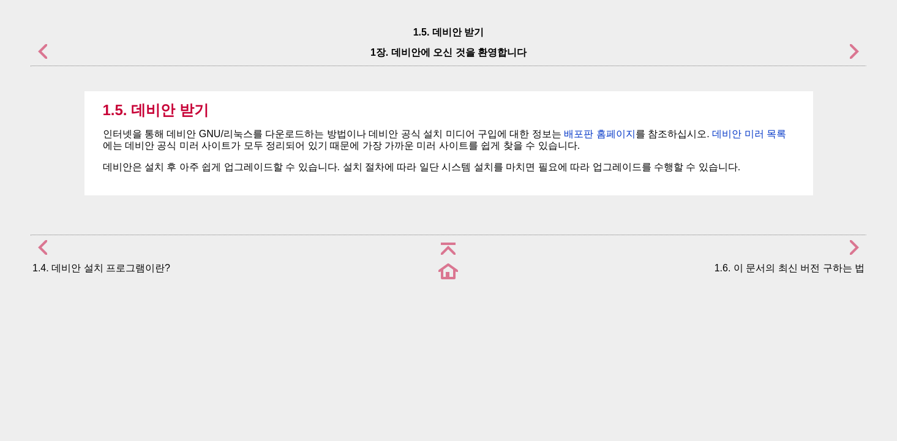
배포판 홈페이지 (599, 134)
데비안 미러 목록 (749, 134)
